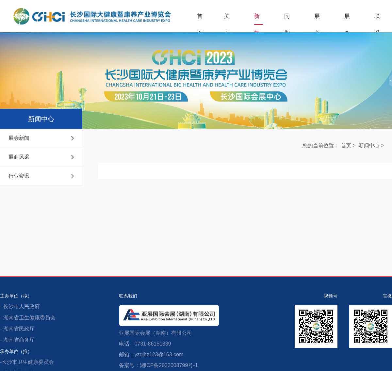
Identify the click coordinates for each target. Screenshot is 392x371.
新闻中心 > (371, 145)
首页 (200, 19)
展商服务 (317, 19)
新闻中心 (257, 19)
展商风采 (41, 157)
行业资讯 (41, 176)
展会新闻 (41, 138)
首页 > (348, 145)
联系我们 (377, 19)
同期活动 (287, 19)
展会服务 (347, 19)
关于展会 (227, 19)
